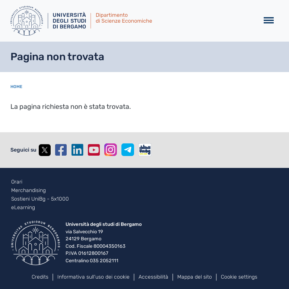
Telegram (127, 149)
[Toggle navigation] (269, 20)
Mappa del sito (194, 277)
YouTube (94, 150)
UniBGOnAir (145, 149)
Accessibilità (153, 277)
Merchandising (28, 191)
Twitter (45, 150)
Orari (16, 182)
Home (16, 86)
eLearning (23, 208)
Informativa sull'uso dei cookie (93, 277)
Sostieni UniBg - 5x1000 (40, 199)
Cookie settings (239, 277)
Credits (40, 277)
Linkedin (77, 150)
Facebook (61, 150)
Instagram (110, 149)
